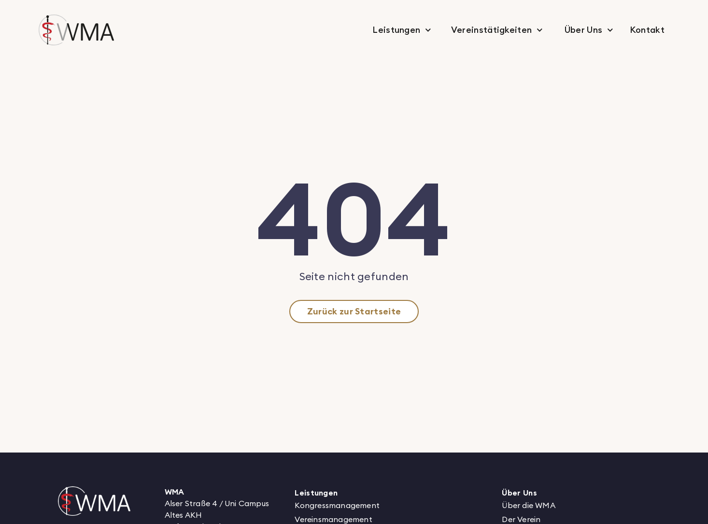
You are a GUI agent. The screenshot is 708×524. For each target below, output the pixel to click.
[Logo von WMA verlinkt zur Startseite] (94, 501)
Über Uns (589, 30)
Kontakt (647, 30)
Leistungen (401, 30)
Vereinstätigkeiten (497, 30)
